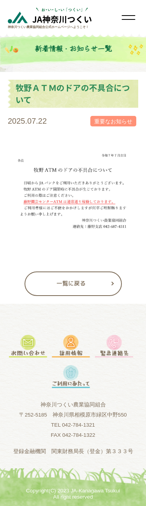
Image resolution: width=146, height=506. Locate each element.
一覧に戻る (71, 283)
